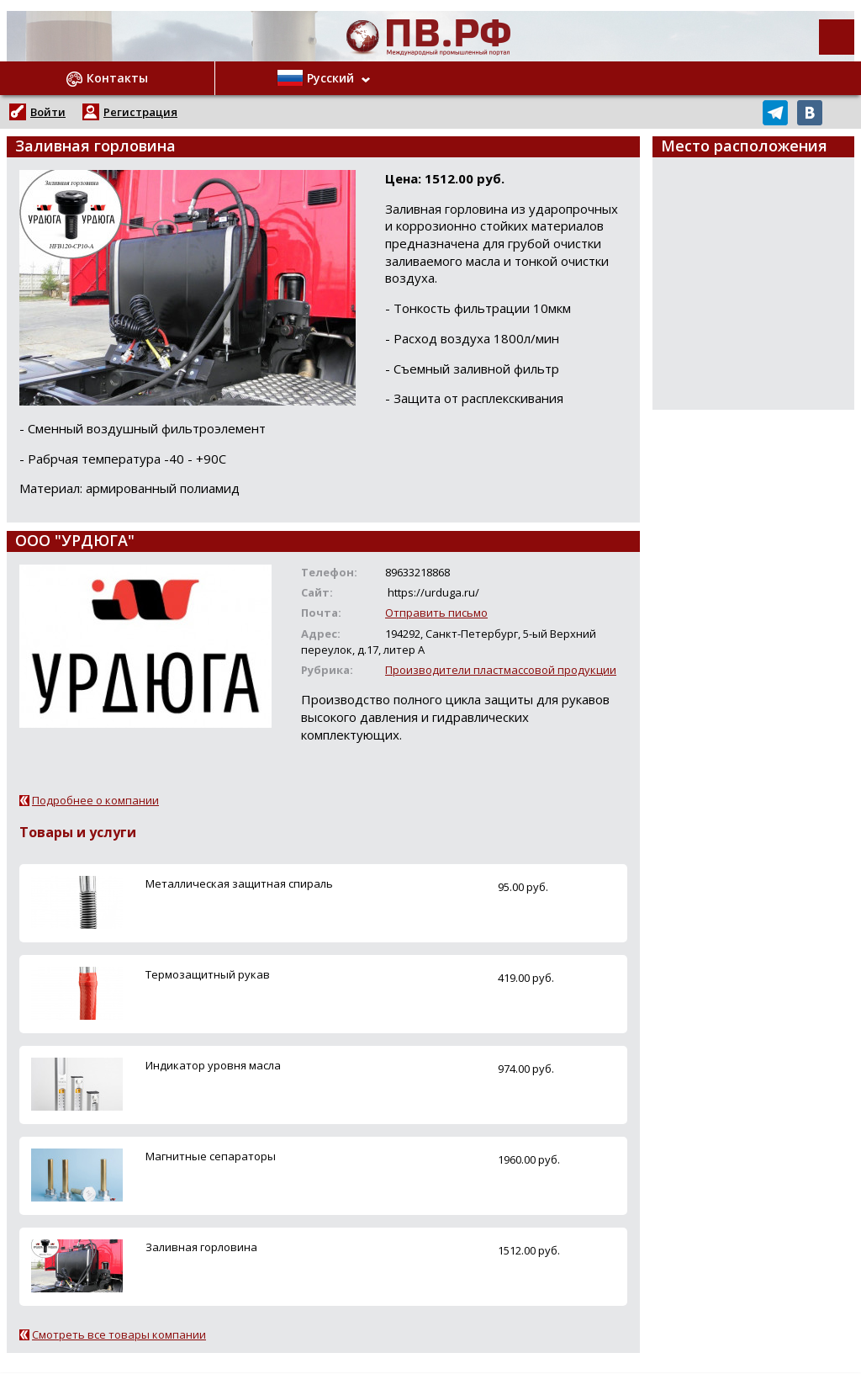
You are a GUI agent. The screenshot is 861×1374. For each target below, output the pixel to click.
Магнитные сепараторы (210, 1156)
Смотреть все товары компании (119, 1334)
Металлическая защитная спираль (239, 883)
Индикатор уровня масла (213, 1065)
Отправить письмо (436, 612)
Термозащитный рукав (207, 974)
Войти (48, 111)
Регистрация (140, 111)
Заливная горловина (201, 1247)
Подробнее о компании (95, 800)
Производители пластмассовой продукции (500, 669)
